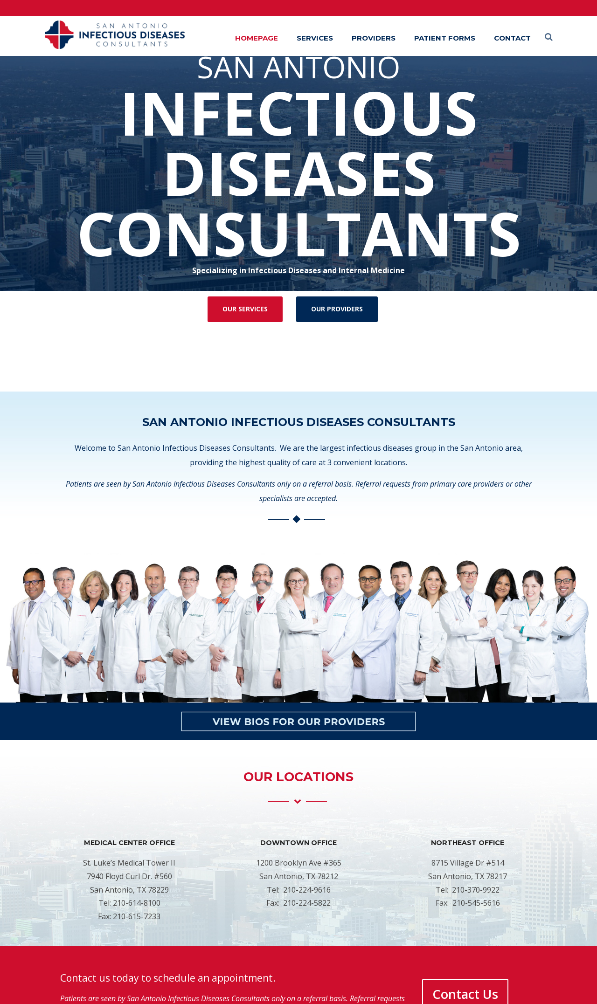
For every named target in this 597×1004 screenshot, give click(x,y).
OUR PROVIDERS (337, 308)
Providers (374, 38)
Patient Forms (444, 38)
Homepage (256, 38)
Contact (512, 38)
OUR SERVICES (245, 308)
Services (315, 38)
